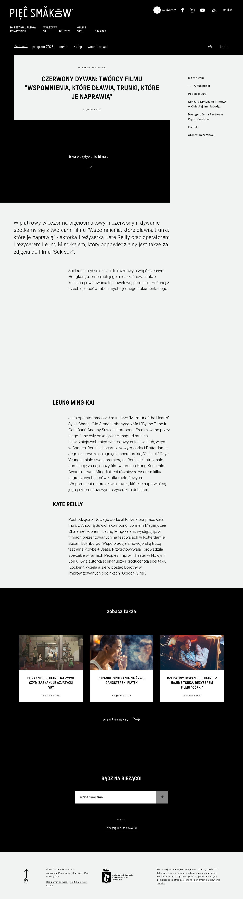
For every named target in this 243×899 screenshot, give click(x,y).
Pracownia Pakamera (69, 873)
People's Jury (197, 94)
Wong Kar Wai (98, 48)
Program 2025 (43, 48)
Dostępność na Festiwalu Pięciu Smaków (205, 117)
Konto (224, 46)
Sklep (78, 48)
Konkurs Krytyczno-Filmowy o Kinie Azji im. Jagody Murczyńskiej (207, 104)
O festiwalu (196, 78)
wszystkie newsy (116, 719)
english (228, 10)
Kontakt (193, 127)
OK (162, 797)
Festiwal (21, 46)
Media (63, 48)
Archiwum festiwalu (201, 135)
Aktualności (202, 86)
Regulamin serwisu (57, 882)
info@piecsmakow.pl (121, 828)
